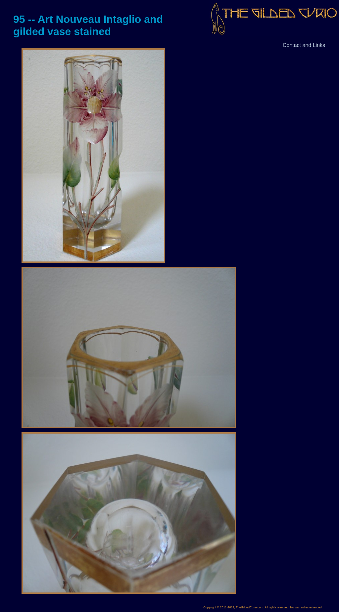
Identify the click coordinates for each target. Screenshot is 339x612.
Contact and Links (304, 45)
